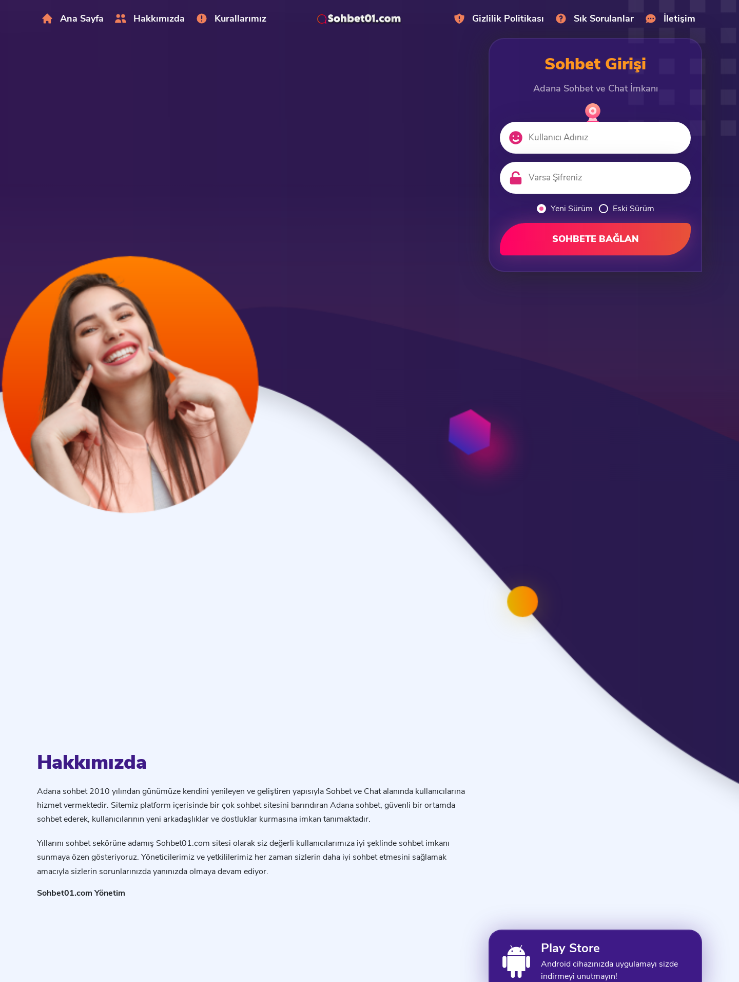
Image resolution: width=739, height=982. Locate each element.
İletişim (670, 18)
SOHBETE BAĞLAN (595, 239)
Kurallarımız (231, 18)
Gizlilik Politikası (498, 18)
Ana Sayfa (72, 18)
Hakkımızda (149, 18)
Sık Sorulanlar (594, 18)
